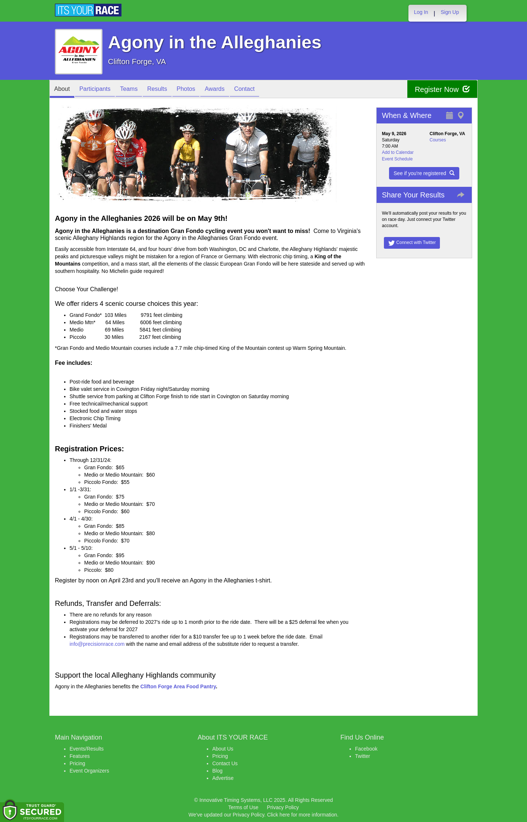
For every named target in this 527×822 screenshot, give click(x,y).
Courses (438, 139)
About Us (222, 749)
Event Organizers (89, 771)
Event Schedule (397, 159)
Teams (136, 89)
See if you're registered (424, 173)
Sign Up (450, 12)
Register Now (442, 89)
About (63, 89)
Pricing (77, 763)
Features (80, 756)
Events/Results (87, 749)
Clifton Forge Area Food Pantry (178, 686)
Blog (217, 771)
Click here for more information (302, 815)
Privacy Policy (283, 807)
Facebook (366, 749)
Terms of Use (243, 807)
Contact (262, 89)
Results (167, 89)
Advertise (222, 778)
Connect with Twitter (412, 243)
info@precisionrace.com (97, 644)
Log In (421, 12)
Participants (99, 89)
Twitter (362, 756)
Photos (198, 89)
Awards (230, 89)
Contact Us (225, 763)
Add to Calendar (398, 152)
